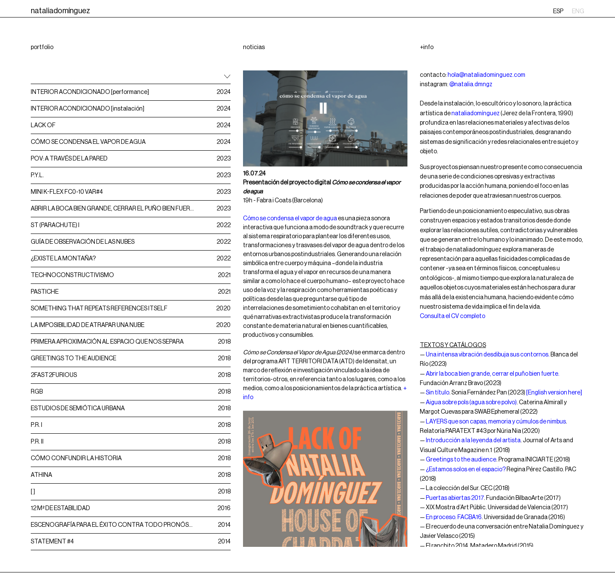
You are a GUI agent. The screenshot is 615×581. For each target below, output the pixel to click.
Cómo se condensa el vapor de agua (290, 219)
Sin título (437, 393)
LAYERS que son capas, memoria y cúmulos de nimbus (496, 422)
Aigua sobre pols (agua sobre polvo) (471, 403)
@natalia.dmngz (470, 85)
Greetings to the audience (461, 460)
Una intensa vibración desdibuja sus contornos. (488, 355)
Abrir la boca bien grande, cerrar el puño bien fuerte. (492, 374)
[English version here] (554, 393)
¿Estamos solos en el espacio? (466, 470)
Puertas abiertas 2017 (455, 498)
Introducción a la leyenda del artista (473, 441)
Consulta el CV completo (452, 316)
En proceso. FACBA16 (454, 517)
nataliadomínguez (475, 114)
